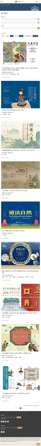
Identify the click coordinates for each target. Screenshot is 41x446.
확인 (38, 444)
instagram (4, 421)
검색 (38, 28)
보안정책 (17, 441)
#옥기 (16, 36)
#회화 (7, 36)
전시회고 (8, 4)
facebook (1, 421)
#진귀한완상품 (28, 36)
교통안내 (18, 417)
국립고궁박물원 (19, 1)
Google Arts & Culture (8, 421)
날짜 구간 (3, 16)
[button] (36, 1)
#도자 (11, 36)
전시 (4, 4)
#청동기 (21, 36)
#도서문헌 (35, 36)
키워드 (2, 25)
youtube (6, 421)
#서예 (3, 36)
